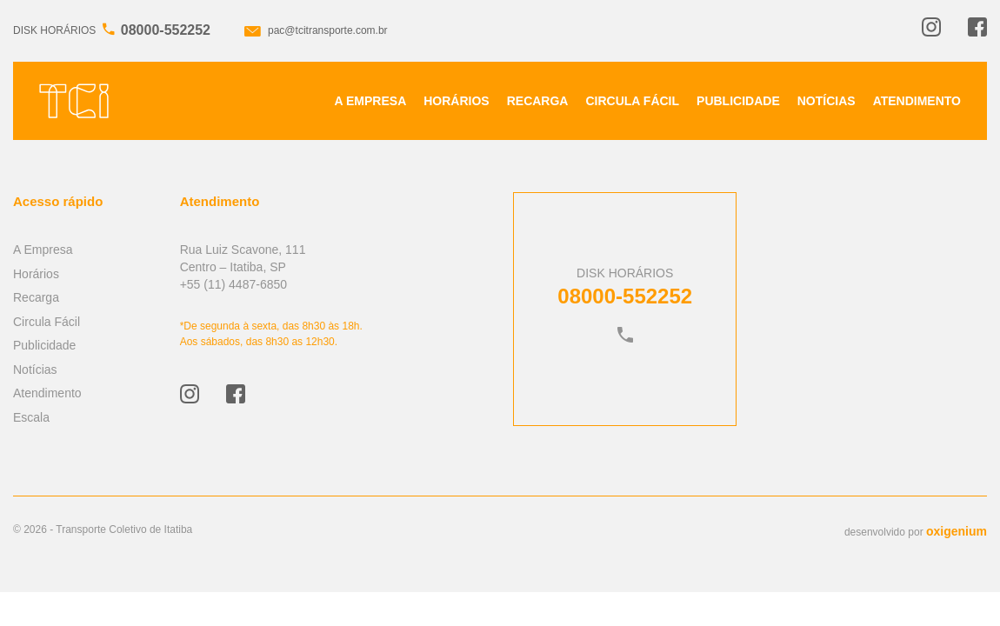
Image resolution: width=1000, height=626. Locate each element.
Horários (456, 101)
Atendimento (917, 101)
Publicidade (738, 101)
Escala (31, 417)
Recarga (538, 101)
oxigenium (956, 531)
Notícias (826, 101)
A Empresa (371, 101)
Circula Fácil (632, 101)
